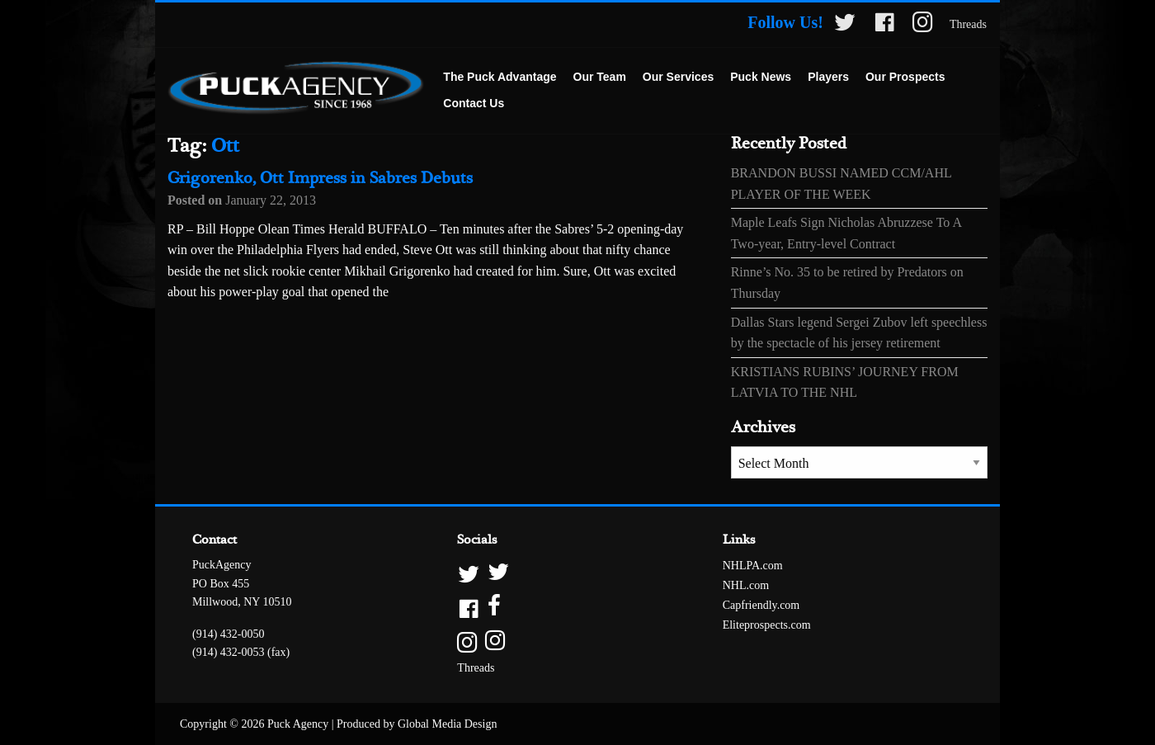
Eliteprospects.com (767, 625)
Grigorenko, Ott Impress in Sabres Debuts (320, 178)
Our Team (599, 76)
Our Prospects (905, 76)
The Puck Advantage (499, 76)
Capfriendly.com (761, 605)
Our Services (678, 76)
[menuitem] (499, 77)
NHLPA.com (753, 565)
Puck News (760, 76)
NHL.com (746, 585)
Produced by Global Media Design (417, 724)
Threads (968, 24)
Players (828, 76)
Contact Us (473, 103)
